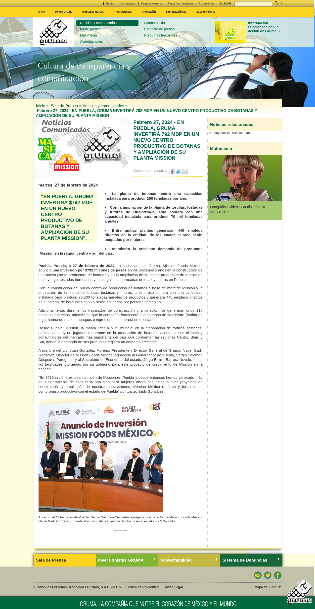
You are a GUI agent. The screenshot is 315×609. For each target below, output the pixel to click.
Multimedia (88, 35)
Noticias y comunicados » (104, 106)
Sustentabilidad (176, 11)
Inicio (41, 11)
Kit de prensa (90, 29)
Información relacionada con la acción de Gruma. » (264, 27)
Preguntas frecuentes (181, 3)
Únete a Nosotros (151, 3)
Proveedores (206, 3)
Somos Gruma (63, 11)
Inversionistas (123, 11)
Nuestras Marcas (93, 11)
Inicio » (43, 106)
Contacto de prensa (159, 29)
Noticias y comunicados (98, 23)
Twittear (178, 171)
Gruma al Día (154, 23)
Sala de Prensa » (66, 106)
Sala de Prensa (205, 11)
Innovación (149, 11)
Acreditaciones (91, 41)
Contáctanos (128, 3)
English (110, 3)
